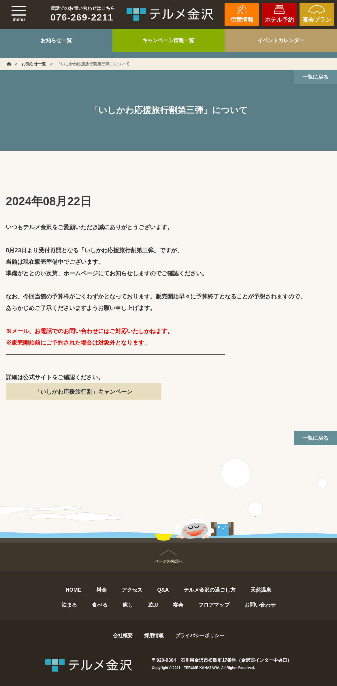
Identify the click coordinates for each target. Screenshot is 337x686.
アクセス (132, 590)
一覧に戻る (315, 77)
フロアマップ (213, 605)
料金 (101, 590)
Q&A (163, 590)
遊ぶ (153, 605)
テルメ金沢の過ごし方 (210, 590)
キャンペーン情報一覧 (168, 40)
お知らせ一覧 (56, 40)
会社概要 (123, 635)
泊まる (69, 605)
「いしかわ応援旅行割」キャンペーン (84, 391)
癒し (128, 605)
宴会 (178, 605)
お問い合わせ (260, 605)
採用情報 (154, 635)
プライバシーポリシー (199, 635)
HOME (73, 590)
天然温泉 (261, 590)
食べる (100, 605)
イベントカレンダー (280, 40)
